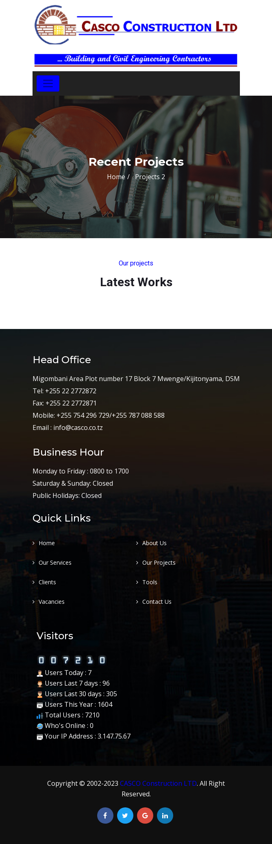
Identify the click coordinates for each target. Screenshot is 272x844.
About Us (154, 543)
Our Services (55, 562)
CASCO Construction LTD (158, 783)
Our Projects (159, 562)
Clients (47, 582)
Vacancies (52, 601)
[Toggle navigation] (48, 83)
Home (116, 176)
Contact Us (157, 601)
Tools (149, 582)
